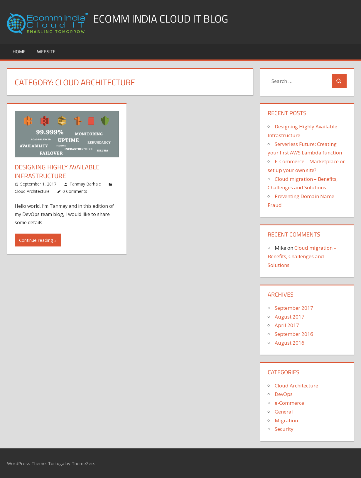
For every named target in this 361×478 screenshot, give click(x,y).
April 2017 (287, 325)
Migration (286, 420)
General (284, 411)
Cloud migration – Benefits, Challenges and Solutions (302, 256)
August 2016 (289, 342)
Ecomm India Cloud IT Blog (160, 19)
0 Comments (75, 191)
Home (19, 51)
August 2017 (289, 316)
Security (284, 429)
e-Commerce (289, 402)
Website (46, 51)
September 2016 (294, 334)
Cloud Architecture (32, 191)
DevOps (284, 394)
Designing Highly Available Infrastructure (57, 171)
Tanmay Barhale (85, 184)
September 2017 (294, 308)
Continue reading (36, 240)
